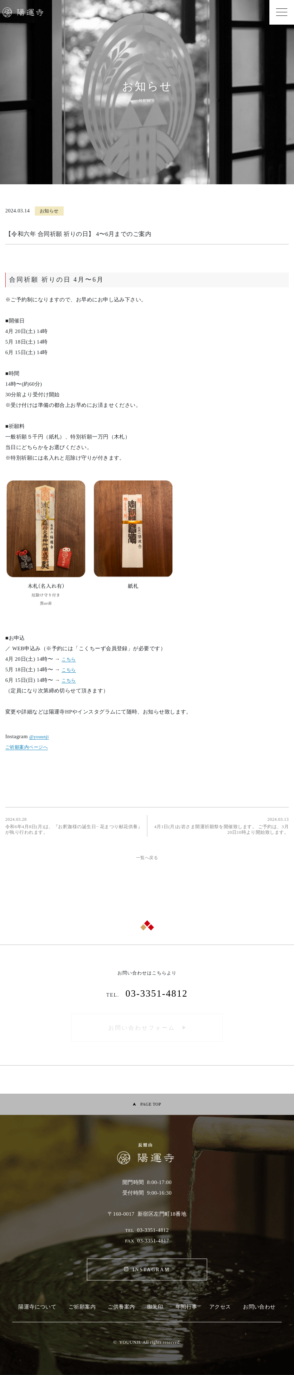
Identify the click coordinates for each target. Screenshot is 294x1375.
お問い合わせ (259, 1307)
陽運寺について (37, 1307)
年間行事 (186, 1307)
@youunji (39, 736)
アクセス (220, 1307)
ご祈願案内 (82, 1307)
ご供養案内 (121, 1307)
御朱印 (155, 1307)
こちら (69, 659)
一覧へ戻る (147, 857)
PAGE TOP (150, 1104)
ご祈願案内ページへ (26, 747)
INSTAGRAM (151, 1269)
